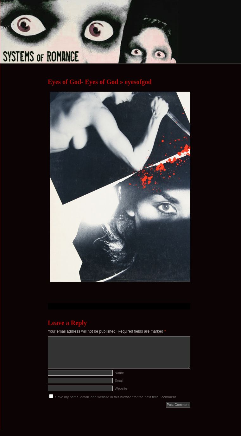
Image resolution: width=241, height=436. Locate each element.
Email (119, 380)
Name (119, 373)
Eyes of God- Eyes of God (83, 81)
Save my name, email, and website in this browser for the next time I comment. (116, 397)
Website (121, 388)
